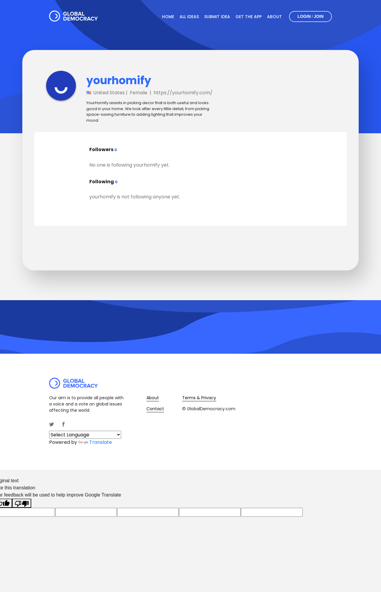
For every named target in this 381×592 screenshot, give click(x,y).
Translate (95, 442)
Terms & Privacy (199, 398)
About (274, 17)
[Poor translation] (21, 503)
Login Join (310, 16)
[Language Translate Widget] (85, 435)
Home (168, 17)
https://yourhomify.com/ (183, 92)
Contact (155, 409)
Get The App (248, 17)
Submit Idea (217, 17)
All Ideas (189, 17)
